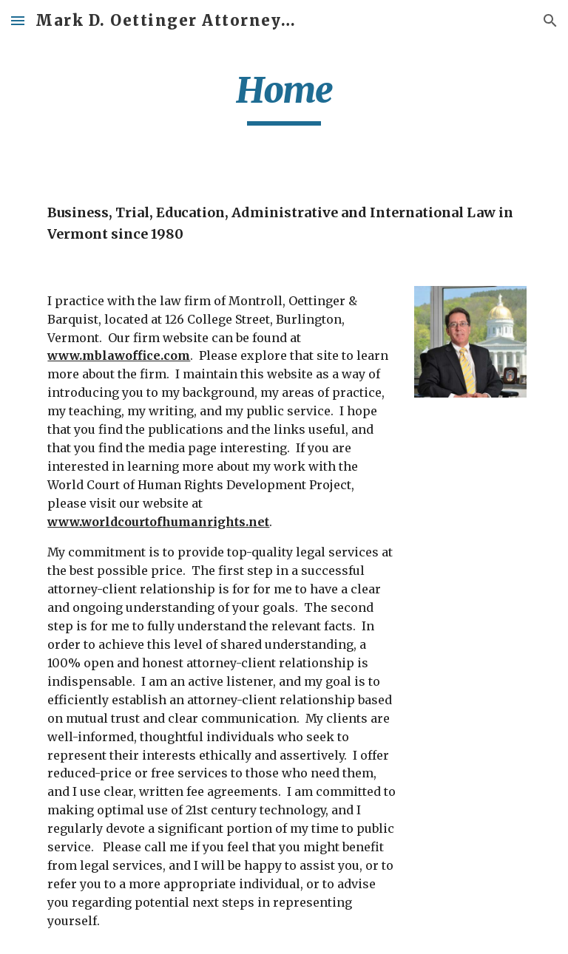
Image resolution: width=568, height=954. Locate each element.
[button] (18, 20)
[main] (283, 97)
